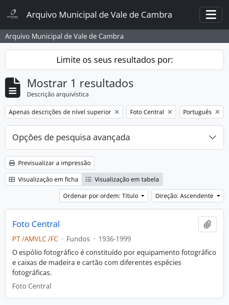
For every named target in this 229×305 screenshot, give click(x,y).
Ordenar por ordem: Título (101, 196)
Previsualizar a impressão (50, 163)
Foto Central (36, 224)
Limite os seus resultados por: (114, 59)
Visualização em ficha (43, 179)
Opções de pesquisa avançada (71, 137)
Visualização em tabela (122, 179)
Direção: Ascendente (185, 196)
